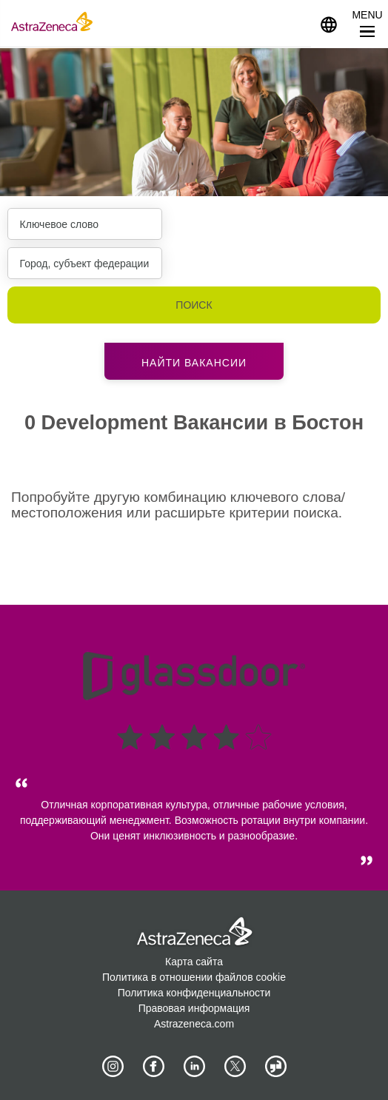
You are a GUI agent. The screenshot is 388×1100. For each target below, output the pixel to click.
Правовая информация (194, 1008)
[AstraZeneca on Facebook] (153, 1067)
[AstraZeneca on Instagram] (112, 1067)
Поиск (193, 305)
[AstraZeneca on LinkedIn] (194, 1067)
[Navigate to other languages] (329, 23)
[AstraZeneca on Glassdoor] (275, 1067)
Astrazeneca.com (194, 1024)
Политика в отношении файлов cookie (194, 977)
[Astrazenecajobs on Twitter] (235, 1067)
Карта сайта (194, 961)
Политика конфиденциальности (194, 993)
